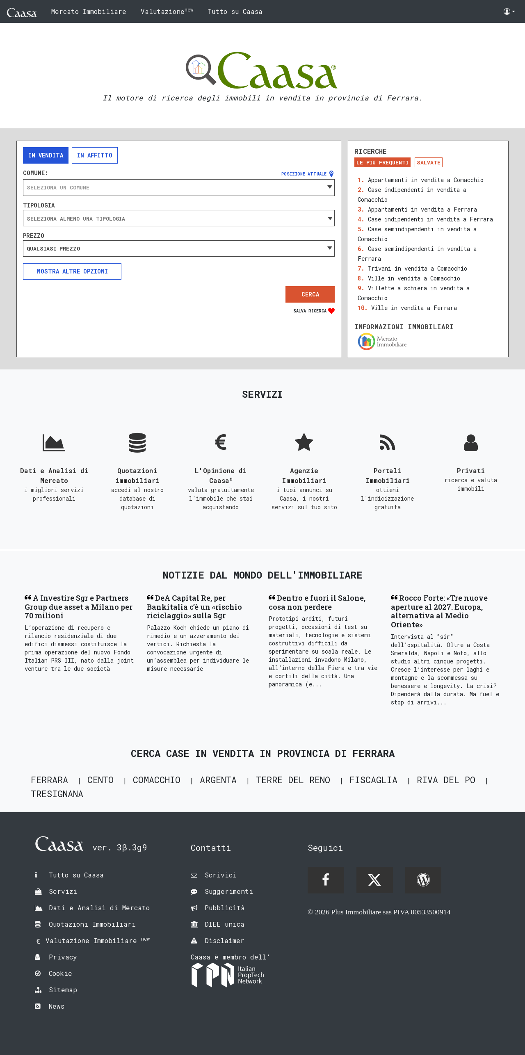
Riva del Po (446, 780)
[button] (509, 11)
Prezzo (33, 236)
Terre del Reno (293, 780)
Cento (100, 780)
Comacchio (156, 780)
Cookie (60, 973)
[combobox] (179, 187)
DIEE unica (224, 924)
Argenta (218, 780)
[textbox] (179, 187)
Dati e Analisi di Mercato (99, 907)
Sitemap (63, 989)
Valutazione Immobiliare (98, 940)
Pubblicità (225, 907)
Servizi (63, 891)
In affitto (94, 155)
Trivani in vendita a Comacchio (417, 268)
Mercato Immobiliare (88, 11)
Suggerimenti (229, 891)
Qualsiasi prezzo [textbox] (53, 248)
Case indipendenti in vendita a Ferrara (430, 219)
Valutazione (167, 11)
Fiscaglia (373, 780)
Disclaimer (224, 940)
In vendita (45, 155)
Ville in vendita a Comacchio (414, 278)
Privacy (63, 956)
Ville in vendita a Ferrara (414, 308)
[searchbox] (179, 218)
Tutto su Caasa (235, 11)
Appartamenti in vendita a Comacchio (426, 180)
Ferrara (49, 780)
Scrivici (221, 874)
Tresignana (57, 794)
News (56, 1006)
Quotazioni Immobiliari (92, 924)
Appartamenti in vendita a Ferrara (422, 209)
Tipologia (39, 205)
